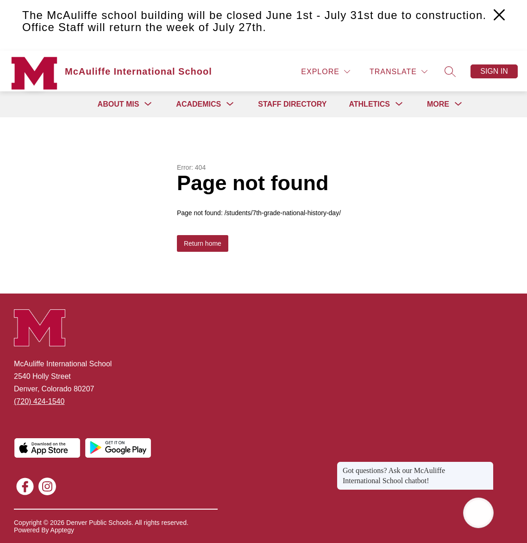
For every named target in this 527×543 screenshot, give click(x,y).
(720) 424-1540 (39, 401)
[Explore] (325, 71)
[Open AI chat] (478, 513)
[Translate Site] (398, 71)
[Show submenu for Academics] (198, 104)
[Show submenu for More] (438, 104)
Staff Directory (292, 104)
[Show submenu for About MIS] (118, 104)
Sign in (494, 71)
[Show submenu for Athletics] (369, 104)
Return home (202, 243)
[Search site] (450, 71)
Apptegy (62, 530)
